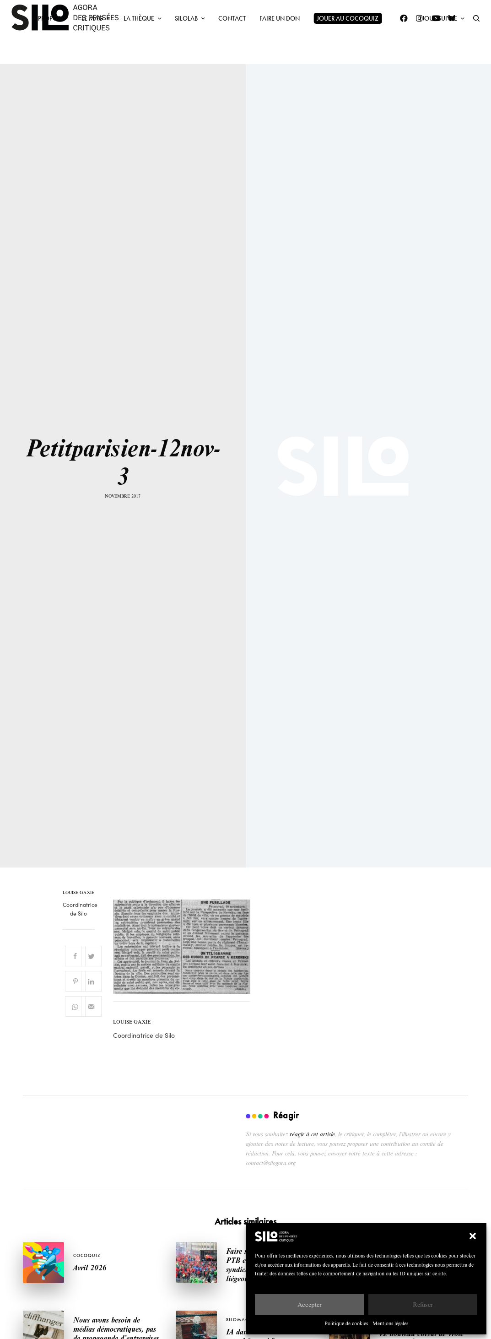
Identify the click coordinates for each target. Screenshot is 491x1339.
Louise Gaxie (78, 892)
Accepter (309, 1304)
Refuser (423, 1304)
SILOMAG (237, 1320)
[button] (472, 1236)
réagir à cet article (312, 1134)
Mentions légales (390, 1323)
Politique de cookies (346, 1323)
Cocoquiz (87, 1255)
